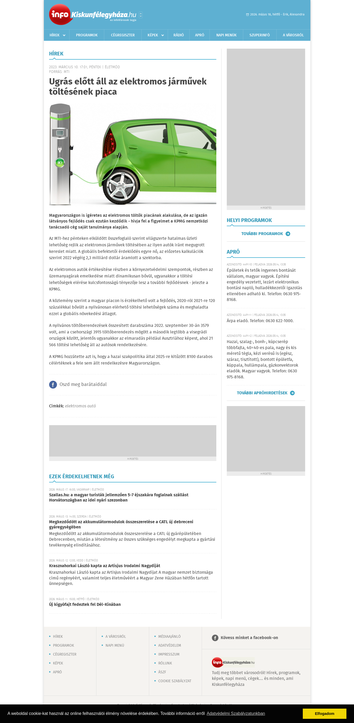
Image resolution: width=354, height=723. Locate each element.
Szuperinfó (259, 35)
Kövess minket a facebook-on (249, 638)
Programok (87, 35)
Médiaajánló (169, 637)
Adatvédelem (169, 645)
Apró (199, 35)
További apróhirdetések (262, 393)
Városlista (141, 15)
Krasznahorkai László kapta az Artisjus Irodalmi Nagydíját (104, 566)
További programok (262, 233)
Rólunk (165, 663)
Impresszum (168, 654)
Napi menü (115, 645)
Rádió (178, 35)
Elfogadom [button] (324, 713)
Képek (153, 35)
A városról (293, 35)
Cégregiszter (123, 35)
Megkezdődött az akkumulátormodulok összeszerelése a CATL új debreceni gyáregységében (121, 525)
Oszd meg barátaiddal (83, 384)
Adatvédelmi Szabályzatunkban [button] (236, 713)
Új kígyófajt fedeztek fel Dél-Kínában (85, 604)
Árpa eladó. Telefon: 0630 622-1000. (260, 321)
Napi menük (226, 35)
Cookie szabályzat (174, 681)
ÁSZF (162, 672)
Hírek (55, 35)
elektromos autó (80, 406)
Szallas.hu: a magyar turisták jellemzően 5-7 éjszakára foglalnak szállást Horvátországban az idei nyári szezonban (118, 498)
